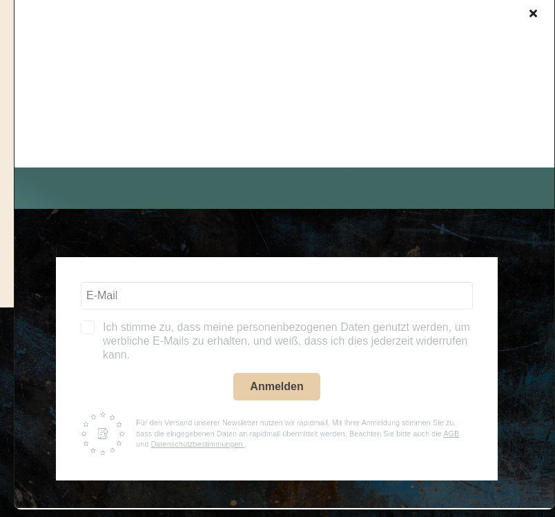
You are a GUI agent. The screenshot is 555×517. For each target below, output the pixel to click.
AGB (451, 433)
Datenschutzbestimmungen (197, 444)
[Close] (533, 13)
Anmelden (276, 386)
